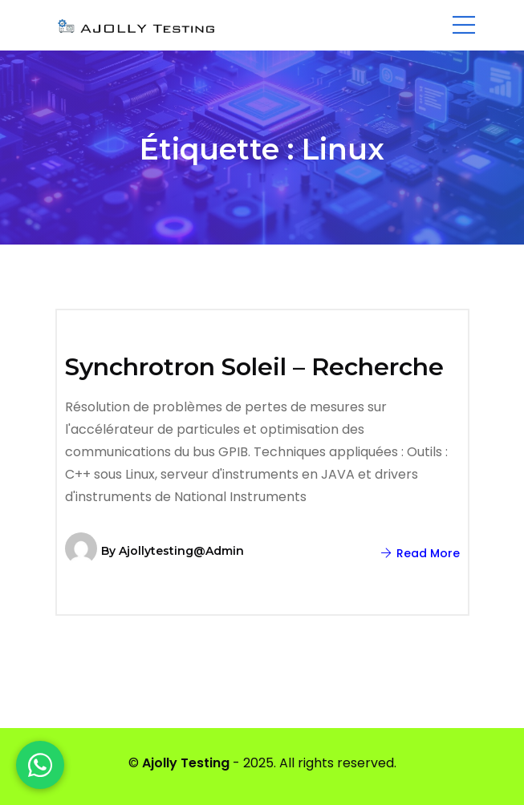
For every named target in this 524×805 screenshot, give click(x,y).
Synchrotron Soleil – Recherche (254, 367)
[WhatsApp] (40, 765)
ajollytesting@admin (181, 551)
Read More (420, 553)
